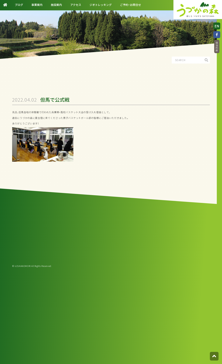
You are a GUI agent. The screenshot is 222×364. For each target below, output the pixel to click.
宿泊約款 (217, 47)
